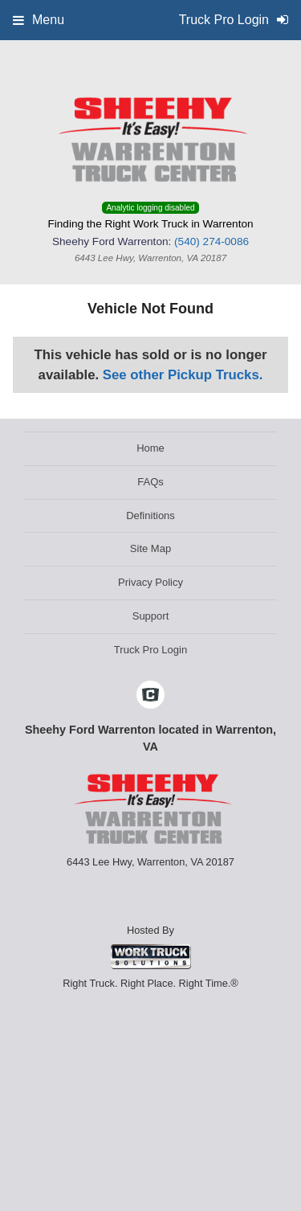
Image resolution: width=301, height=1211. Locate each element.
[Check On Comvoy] (150, 695)
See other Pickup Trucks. (183, 375)
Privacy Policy (150, 582)
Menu (38, 20)
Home (150, 448)
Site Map (150, 548)
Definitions (150, 515)
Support (150, 616)
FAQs (150, 482)
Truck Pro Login (150, 650)
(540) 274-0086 (211, 241)
